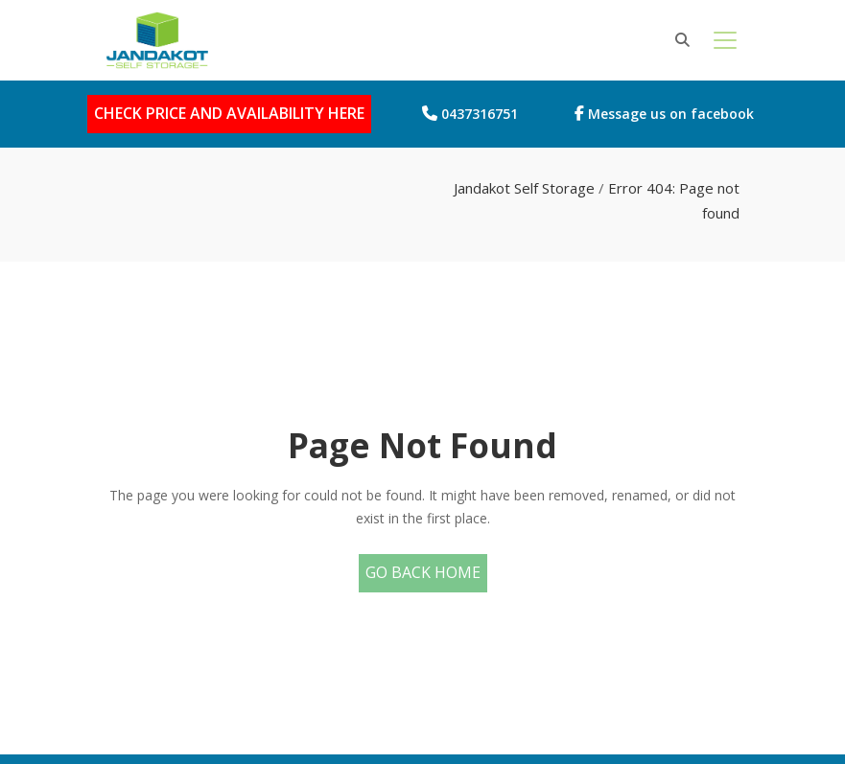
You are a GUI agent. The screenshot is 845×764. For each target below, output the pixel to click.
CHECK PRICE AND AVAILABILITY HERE (229, 113)
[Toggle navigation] (725, 40)
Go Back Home (423, 572)
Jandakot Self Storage (524, 187)
